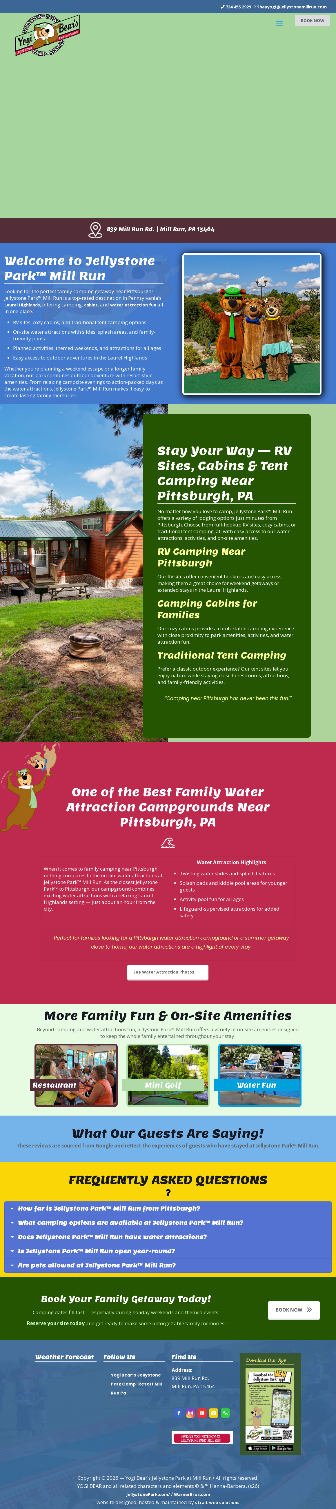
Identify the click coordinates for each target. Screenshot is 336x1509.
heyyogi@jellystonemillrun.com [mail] (287, 6)
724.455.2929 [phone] (224, 6)
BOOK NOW (312, 20)
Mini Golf (167, 1086)
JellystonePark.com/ (145, 1493)
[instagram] (190, 1412)
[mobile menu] (279, 20)
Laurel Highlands (25, 304)
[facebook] (179, 1412)
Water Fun (260, 1091)
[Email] (213, 1412)
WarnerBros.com (195, 1493)
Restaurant (61, 1086)
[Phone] (225, 1412)
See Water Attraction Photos (163, 971)
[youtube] (202, 1412)
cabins (98, 304)
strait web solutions (217, 1502)
